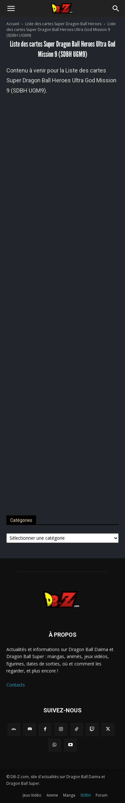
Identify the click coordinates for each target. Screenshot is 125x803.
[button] (11, 8)
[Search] (116, 8)
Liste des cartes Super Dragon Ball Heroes (63, 23)
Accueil (12, 23)
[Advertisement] (62, 301)
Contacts (15, 685)
